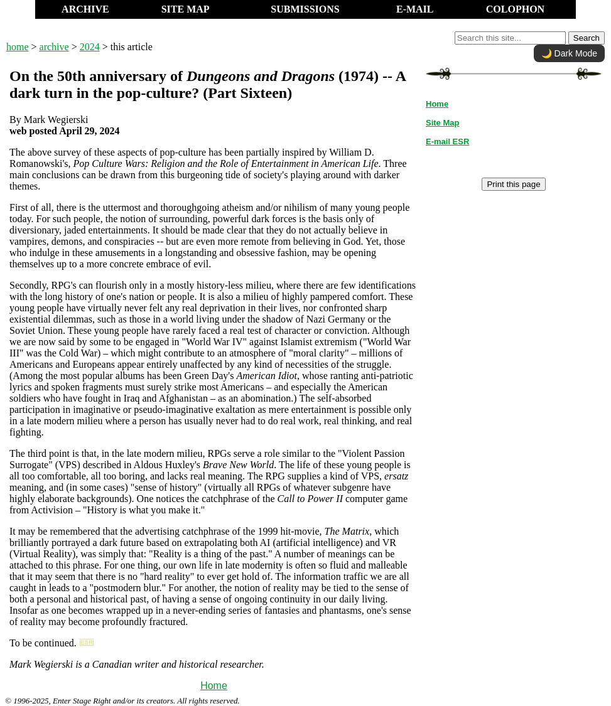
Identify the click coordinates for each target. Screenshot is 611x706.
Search (586, 38)
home (17, 46)
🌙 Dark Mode (569, 53)
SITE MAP (185, 9)
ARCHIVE (85, 9)
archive (54, 46)
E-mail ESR (447, 141)
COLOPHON (515, 9)
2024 (90, 46)
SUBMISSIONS (305, 9)
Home (213, 685)
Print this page (513, 184)
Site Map (442, 122)
